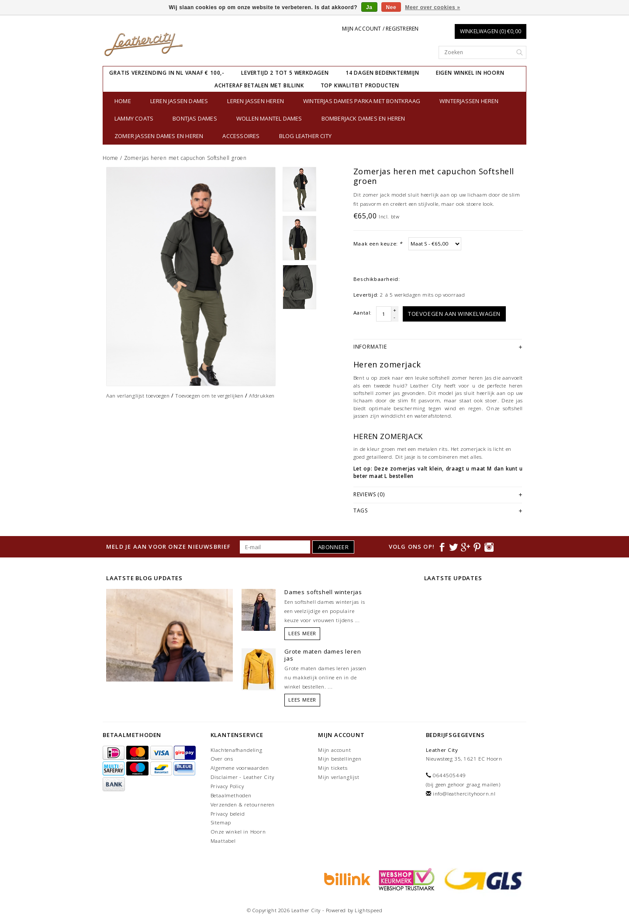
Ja (369, 7)
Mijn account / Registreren (380, 28)
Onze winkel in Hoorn (238, 831)
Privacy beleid (228, 813)
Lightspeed (368, 910)
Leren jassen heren (255, 101)
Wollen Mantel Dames (269, 118)
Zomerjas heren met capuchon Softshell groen (185, 158)
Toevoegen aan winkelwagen (454, 314)
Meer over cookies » (432, 7)
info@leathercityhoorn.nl (464, 793)
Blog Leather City (305, 136)
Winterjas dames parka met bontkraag (361, 101)
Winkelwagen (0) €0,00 (490, 31)
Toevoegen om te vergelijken (209, 395)
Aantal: (362, 312)
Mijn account (334, 750)
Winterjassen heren (469, 101)
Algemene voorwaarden (240, 768)
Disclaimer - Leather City (242, 777)
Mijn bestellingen (340, 758)
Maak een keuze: (377, 243)
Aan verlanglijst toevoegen (138, 395)
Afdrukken (261, 395)
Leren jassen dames (179, 101)
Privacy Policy (227, 786)
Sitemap (221, 822)
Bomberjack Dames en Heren (363, 118)
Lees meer (302, 633)
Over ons (222, 758)
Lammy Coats (133, 118)
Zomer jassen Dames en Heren (158, 136)
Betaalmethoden (231, 795)
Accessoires (240, 136)
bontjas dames (195, 118)
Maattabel (223, 840)
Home (122, 101)
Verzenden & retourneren (243, 804)
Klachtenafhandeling (237, 750)
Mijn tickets (333, 768)
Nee (391, 7)
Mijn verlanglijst (338, 777)
